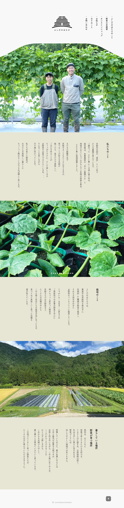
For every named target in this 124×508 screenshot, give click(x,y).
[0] (72, 273)
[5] (59, 273)
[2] (53, 273)
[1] (51, 273)
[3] (55, 273)
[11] (70, 273)
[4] (57, 273)
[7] (63, 273)
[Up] (108, 499)
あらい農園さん (85, 172)
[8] (65, 273)
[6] (61, 273)
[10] (68, 273)
